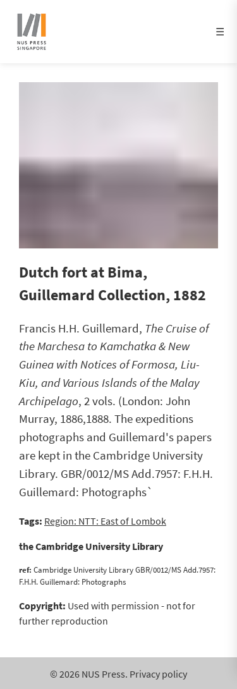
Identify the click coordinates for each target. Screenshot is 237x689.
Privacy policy (158, 674)
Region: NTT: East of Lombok (105, 521)
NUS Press (103, 674)
